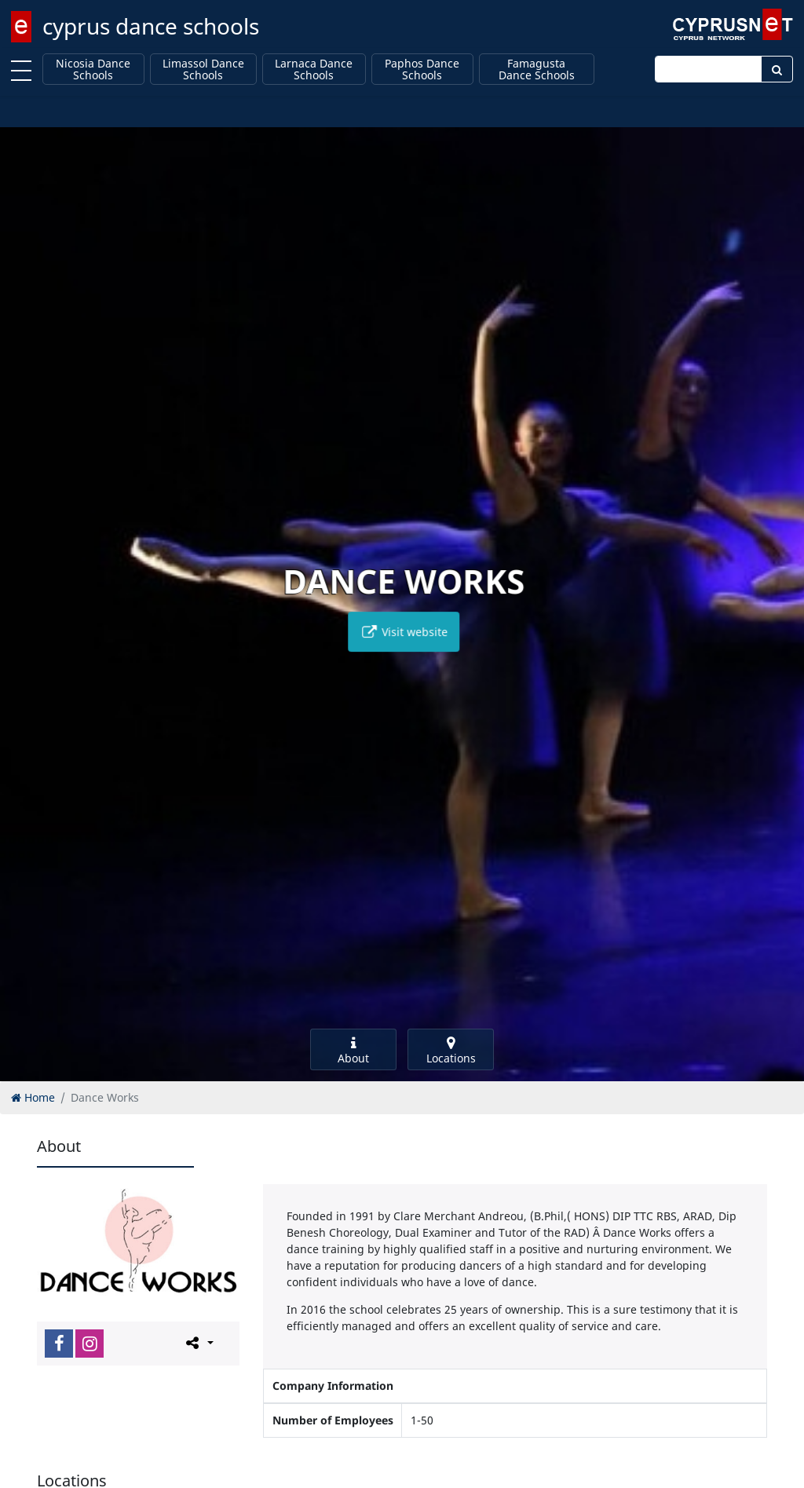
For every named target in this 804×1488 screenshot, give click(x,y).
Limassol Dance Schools (203, 69)
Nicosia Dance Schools (93, 69)
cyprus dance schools (150, 26)
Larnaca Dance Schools (314, 69)
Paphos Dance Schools (422, 69)
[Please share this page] (198, 1342)
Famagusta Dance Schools (537, 69)
